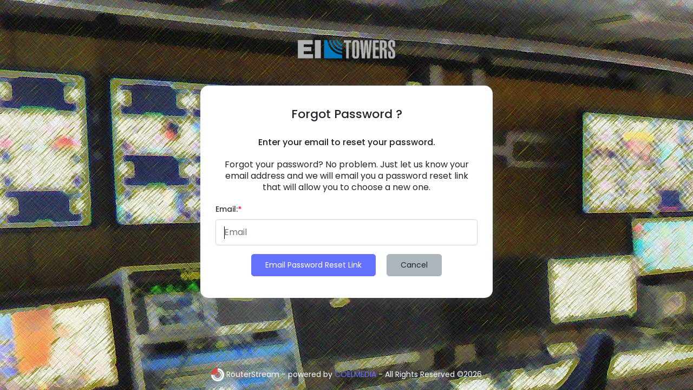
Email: (228, 209)
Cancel (414, 264)
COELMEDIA (355, 374)
